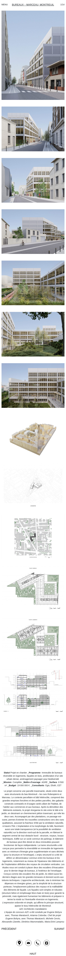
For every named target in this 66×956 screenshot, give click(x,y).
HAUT (33, 954)
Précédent (9, 929)
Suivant (59, 929)
